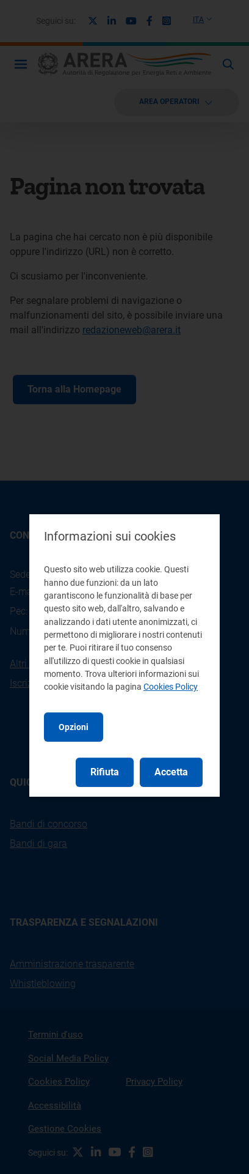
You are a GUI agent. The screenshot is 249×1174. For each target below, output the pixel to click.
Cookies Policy (170, 687)
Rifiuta (104, 772)
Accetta (171, 772)
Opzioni (73, 727)
